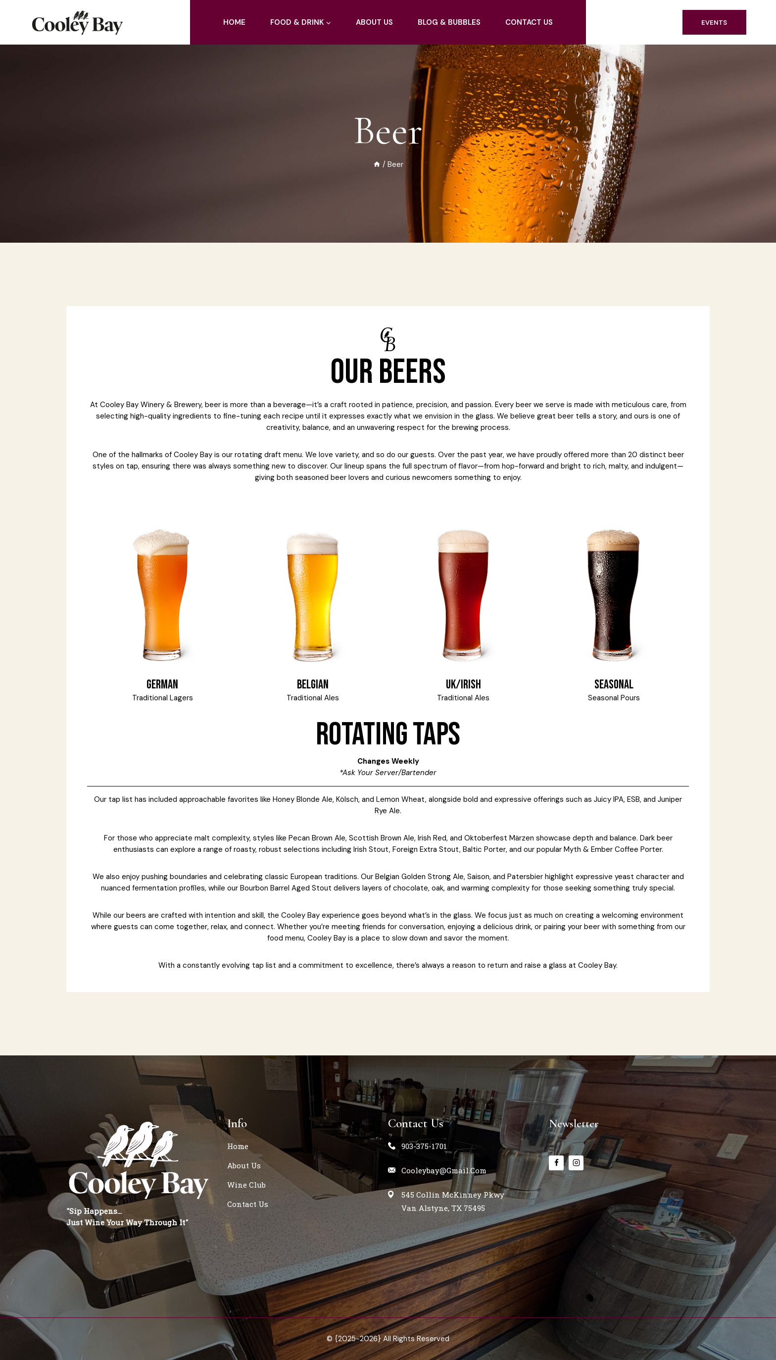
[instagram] (576, 1162)
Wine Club (246, 1185)
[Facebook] (556, 1162)
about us (374, 22)
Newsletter (576, 1123)
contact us (529, 22)
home (234, 22)
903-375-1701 (424, 1146)
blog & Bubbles (449, 22)
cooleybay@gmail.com (443, 1170)
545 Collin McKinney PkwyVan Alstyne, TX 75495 (452, 1201)
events (714, 22)
